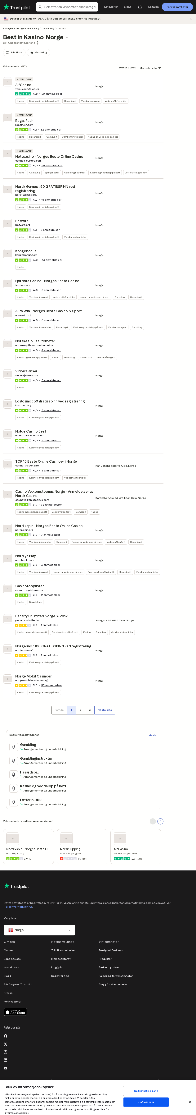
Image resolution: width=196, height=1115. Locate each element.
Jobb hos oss (12, 959)
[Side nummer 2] (80, 710)
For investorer (12, 1001)
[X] (5, 1043)
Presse (8, 993)
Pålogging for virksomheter (116, 976)
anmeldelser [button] (51, 93)
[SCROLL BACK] (153, 821)
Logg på (56, 967)
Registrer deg (60, 976)
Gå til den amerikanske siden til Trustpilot (73, 18)
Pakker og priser (109, 967)
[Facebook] (5, 1035)
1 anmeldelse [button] (49, 625)
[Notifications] (140, 7)
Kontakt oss (11, 967)
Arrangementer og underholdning (21, 28)
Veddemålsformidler (116, 100)
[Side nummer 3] (89, 710)
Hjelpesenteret (61, 959)
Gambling (48, 28)
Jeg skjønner (146, 1102)
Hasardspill (70, 100)
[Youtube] (5, 1068)
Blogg (7, 976)
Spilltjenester (52, 172)
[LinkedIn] (5, 1060)
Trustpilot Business (111, 950)
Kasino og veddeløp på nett (44, 100)
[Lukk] (190, 19)
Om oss (8, 950)
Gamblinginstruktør (72, 136)
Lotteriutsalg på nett (136, 172)
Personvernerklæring (18, 906)
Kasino (20, 100)
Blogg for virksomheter (113, 984)
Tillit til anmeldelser (63, 950)
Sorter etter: (127, 67)
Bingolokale (35, 602)
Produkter (105, 959)
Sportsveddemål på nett (101, 572)
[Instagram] (5, 1051)
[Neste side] (104, 710)
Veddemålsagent (90, 100)
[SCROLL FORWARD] (160, 821)
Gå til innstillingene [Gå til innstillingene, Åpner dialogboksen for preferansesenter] (146, 1091)
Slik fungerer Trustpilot (18, 984)
